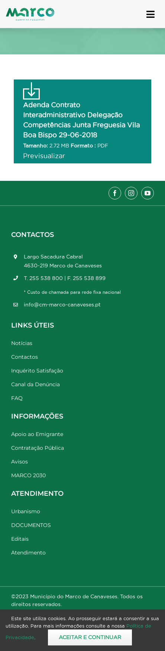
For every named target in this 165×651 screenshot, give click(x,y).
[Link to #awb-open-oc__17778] (150, 14)
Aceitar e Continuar (90, 637)
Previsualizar (44, 155)
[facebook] (115, 193)
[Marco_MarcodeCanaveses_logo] (30, 10)
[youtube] (147, 193)
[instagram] (131, 193)
